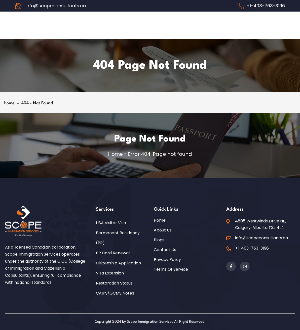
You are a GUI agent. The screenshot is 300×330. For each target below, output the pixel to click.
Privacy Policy (167, 259)
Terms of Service (171, 269)
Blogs (159, 239)
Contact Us (165, 249)
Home (10, 103)
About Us (163, 229)
